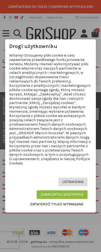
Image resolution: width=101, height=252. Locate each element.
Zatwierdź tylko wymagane (56, 204)
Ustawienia (72, 181)
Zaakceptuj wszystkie (62, 194)
